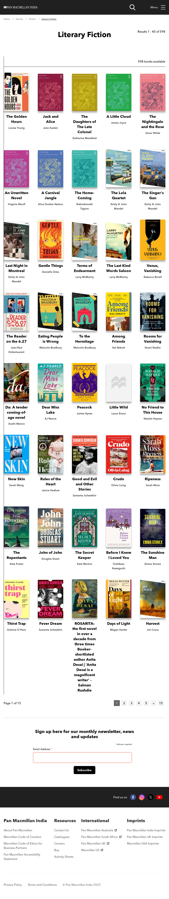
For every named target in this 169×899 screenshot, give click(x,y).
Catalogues (61, 837)
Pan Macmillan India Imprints (146, 830)
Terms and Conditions (42, 885)
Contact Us (61, 830)
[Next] (153, 703)
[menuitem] (26, 821)
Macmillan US (92, 850)
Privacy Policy (13, 885)
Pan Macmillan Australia (99, 830)
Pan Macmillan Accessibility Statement (22, 857)
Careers (59, 843)
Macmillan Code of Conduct (22, 837)
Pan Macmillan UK (95, 843)
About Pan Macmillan (18, 830)
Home (7, 19)
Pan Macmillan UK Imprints (145, 837)
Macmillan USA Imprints (143, 843)
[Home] (21, 7)
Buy (56, 850)
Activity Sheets (63, 856)
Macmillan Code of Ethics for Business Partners (23, 846)
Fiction (32, 19)
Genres (19, 19)
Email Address (42, 749)
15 (161, 703)
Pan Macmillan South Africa (101, 837)
